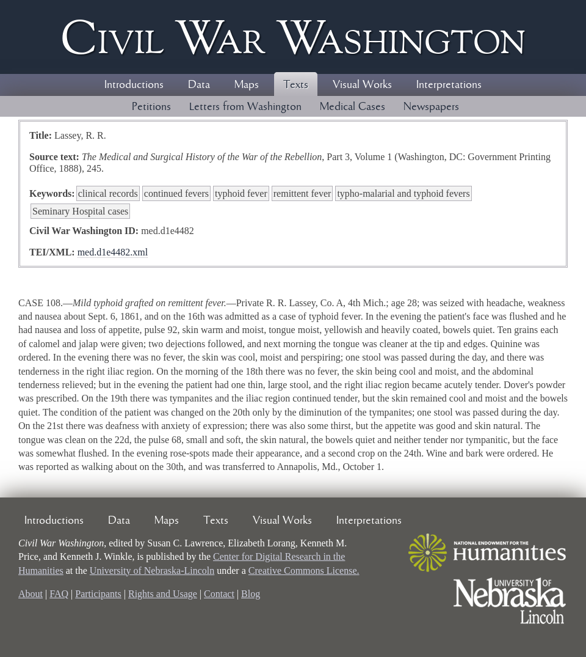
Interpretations (449, 85)
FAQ (58, 594)
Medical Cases (352, 107)
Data (199, 85)
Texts (295, 85)
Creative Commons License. (304, 570)
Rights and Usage (162, 594)
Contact (219, 594)
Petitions (151, 107)
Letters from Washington (245, 107)
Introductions (134, 85)
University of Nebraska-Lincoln (152, 570)
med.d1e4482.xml (113, 252)
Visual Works (362, 85)
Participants (98, 594)
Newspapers (431, 107)
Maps (246, 85)
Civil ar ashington (293, 37)
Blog (250, 594)
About (30, 594)
